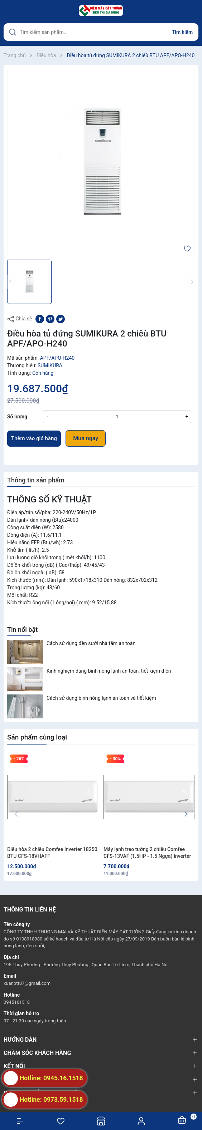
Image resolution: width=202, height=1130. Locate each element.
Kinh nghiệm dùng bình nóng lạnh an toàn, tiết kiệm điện (109, 671)
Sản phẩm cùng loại (37, 737)
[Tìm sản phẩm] (101, 32)
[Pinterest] (50, 318)
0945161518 (17, 1002)
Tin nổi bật (22, 629)
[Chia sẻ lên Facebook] (39, 318)
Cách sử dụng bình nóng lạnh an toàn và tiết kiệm (101, 698)
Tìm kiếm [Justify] (182, 32)
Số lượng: (18, 416)
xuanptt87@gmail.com (27, 983)
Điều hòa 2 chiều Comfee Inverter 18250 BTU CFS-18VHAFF (52, 852)
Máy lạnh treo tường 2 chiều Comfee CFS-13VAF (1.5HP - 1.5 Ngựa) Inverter (147, 852)
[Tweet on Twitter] (60, 318)
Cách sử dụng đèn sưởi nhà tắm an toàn (91, 643)
